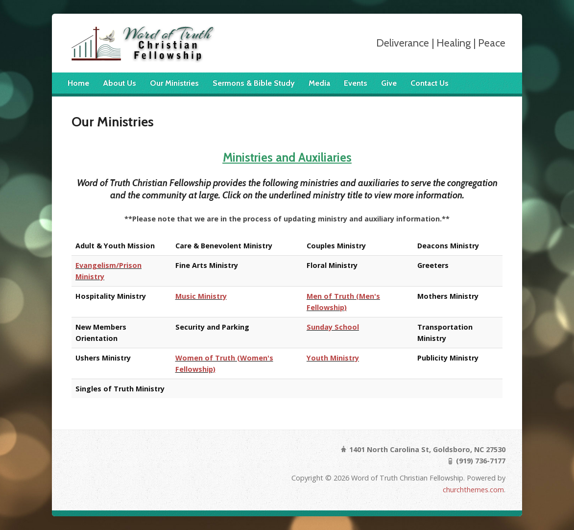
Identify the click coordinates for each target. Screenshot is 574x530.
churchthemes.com (473, 489)
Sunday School (333, 327)
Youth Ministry (333, 357)
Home (78, 83)
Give (389, 83)
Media (319, 83)
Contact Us (429, 83)
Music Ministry (201, 296)
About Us (119, 83)
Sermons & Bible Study (254, 83)
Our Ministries (174, 83)
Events (355, 83)
